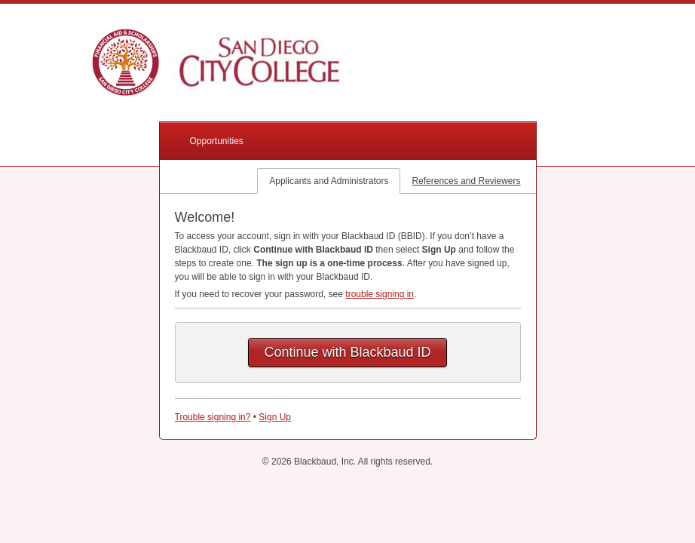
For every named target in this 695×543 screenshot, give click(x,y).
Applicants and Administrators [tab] (328, 181)
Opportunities (216, 141)
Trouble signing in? (213, 417)
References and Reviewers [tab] (466, 181)
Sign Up (275, 417)
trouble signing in (379, 294)
